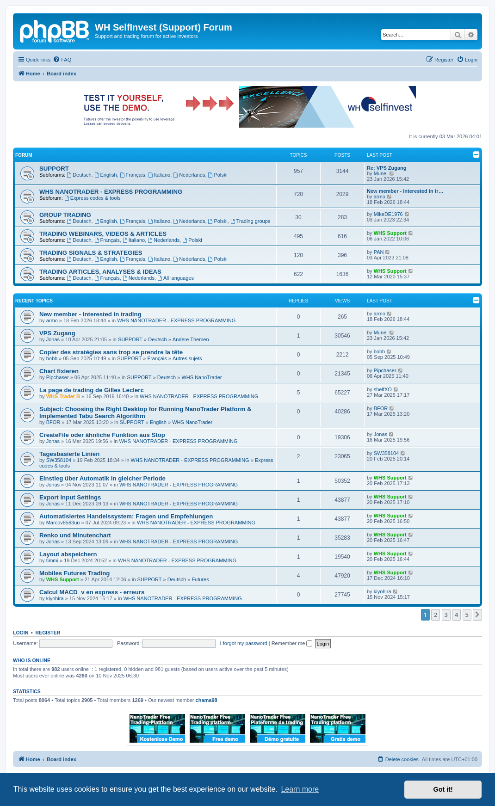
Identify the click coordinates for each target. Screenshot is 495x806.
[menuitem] (62, 59)
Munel (381, 173)
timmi (52, 560)
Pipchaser (57, 377)
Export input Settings (70, 497)
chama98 (206, 700)
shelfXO (383, 389)
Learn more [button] (300, 789)
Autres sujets (187, 358)
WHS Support (390, 233)
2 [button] (435, 614)
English (105, 175)
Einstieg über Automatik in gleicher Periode (102, 478)
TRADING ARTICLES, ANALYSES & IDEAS (100, 271)
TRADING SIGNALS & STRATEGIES (90, 252)
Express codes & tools (92, 198)
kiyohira (55, 598)
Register (48, 632)
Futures (200, 579)
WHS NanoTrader (201, 377)
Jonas (53, 339)
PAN (379, 252)
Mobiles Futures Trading (74, 573)
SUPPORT (54, 168)
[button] (477, 614)
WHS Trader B (63, 396)
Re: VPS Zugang (387, 168)
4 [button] (456, 614)
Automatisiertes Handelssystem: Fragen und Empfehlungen (126, 516)
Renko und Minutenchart (75, 535)
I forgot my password (243, 643)
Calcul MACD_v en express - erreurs (91, 592)
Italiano (159, 175)
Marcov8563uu (63, 522)
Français (132, 175)
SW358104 (58, 460)
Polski (218, 175)
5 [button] (467, 614)
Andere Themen (191, 339)
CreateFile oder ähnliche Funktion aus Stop (102, 434)
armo (379, 196)
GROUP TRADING (65, 214)
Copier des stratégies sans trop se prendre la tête (111, 352)
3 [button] (446, 614)
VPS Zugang (57, 333)
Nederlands (189, 175)
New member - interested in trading (90, 314)
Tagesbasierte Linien (69, 453)
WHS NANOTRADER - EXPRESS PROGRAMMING (110, 191)
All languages (175, 278)
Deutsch (79, 175)
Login (20, 632)
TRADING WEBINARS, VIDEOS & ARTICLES (103, 233)
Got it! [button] (443, 789)
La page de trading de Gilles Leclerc (91, 390)
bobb (51, 358)
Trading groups (250, 221)
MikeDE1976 (388, 214)
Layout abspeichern (68, 554)
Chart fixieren (59, 371)
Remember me (292, 643)
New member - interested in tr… (405, 191)
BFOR (53, 422)
